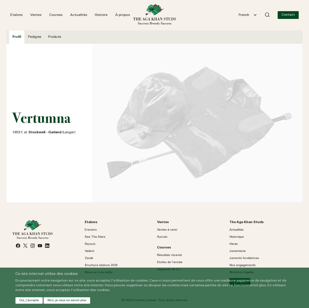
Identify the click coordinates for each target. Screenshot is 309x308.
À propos (122, 15)
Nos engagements (242, 265)
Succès (162, 237)
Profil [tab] (16, 37)
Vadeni (89, 251)
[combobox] (247, 15)
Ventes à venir (167, 229)
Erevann (91, 229)
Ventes (35, 15)
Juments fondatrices (244, 258)
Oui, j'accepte (29, 300)
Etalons (16, 15)
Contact (288, 15)
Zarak (89, 258)
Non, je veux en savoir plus (66, 300)
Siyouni (90, 244)
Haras (233, 244)
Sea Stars (95, 237)
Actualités (78, 15)
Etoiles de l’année (169, 262)
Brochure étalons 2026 (101, 265)
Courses (55, 15)
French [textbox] (243, 15)
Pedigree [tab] (34, 37)
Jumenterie (237, 251)
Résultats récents (169, 255)
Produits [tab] (54, 37)
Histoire (101, 15)
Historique (236, 237)
